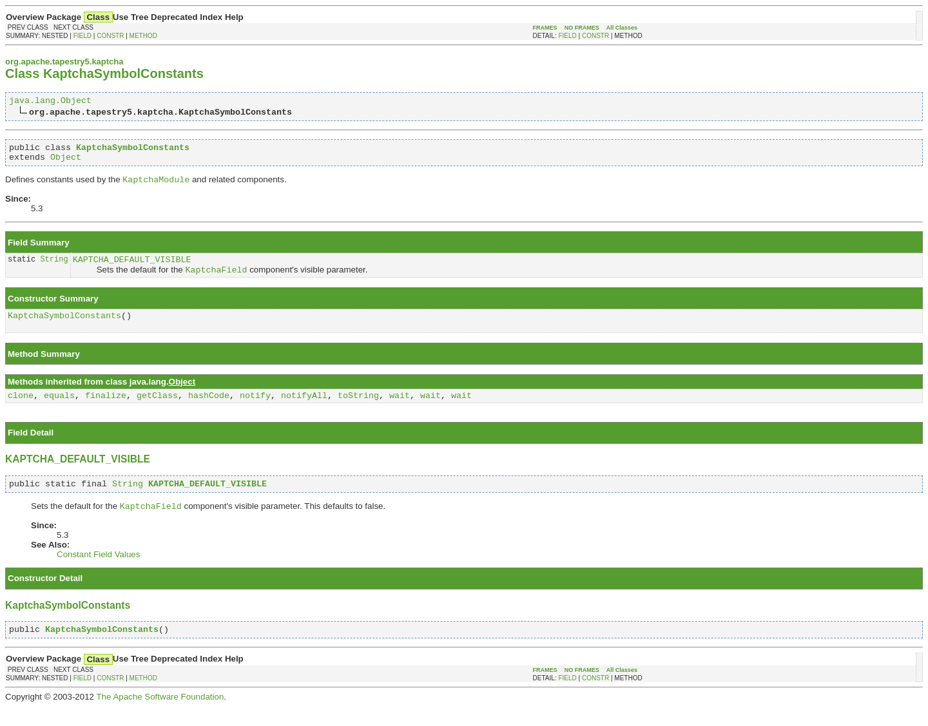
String (54, 267)
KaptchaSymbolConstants (64, 327)
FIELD (82, 35)
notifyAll (304, 409)
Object (65, 162)
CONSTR (110, 35)
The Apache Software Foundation (160, 716)
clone (21, 409)
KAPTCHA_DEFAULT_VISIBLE (132, 268)
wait (399, 409)
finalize (105, 409)
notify (255, 409)
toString (358, 409)
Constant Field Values (98, 572)
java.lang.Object (50, 102)
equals (59, 409)
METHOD (143, 35)
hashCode (208, 409)
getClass (157, 409)
